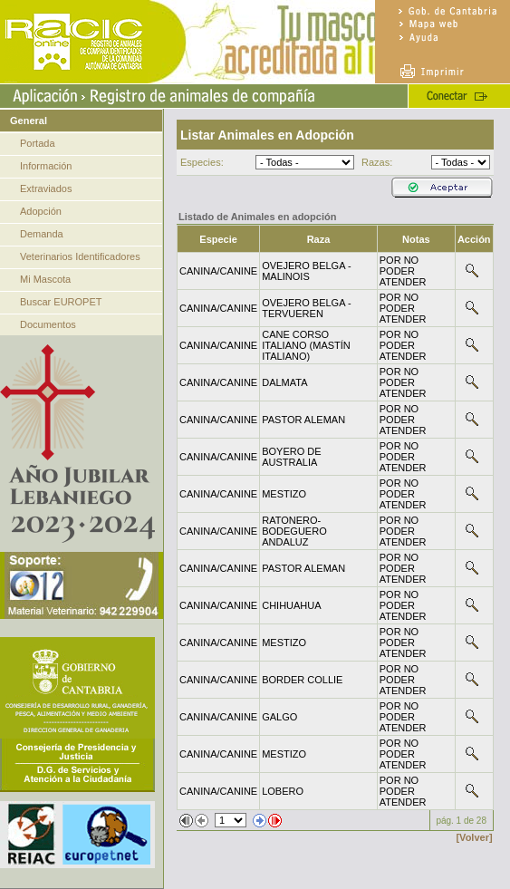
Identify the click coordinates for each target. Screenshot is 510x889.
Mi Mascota (45, 279)
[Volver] (474, 837)
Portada (37, 143)
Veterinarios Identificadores (80, 256)
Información (46, 165)
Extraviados (46, 188)
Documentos (48, 324)
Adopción (41, 211)
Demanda (41, 233)
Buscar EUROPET (60, 301)
